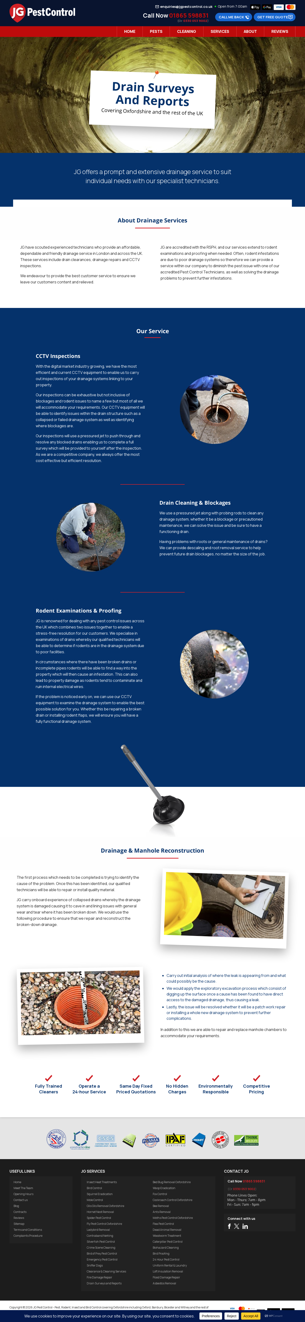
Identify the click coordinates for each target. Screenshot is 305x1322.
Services (220, 31)
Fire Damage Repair (99, 1277)
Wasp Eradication (164, 1188)
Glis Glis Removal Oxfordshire (105, 1206)
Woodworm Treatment (167, 1236)
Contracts (20, 1212)
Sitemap (19, 1224)
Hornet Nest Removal (100, 1212)
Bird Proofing (161, 1254)
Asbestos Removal (164, 1283)
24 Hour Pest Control (166, 1259)
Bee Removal (161, 1206)
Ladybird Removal (98, 1230)
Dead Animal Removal (167, 1230)
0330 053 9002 (195, 21)
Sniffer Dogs (95, 1265)
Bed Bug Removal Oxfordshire (172, 1182)
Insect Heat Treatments (102, 1182)
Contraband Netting (100, 1236)
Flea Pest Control (163, 1224)
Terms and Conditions (28, 1230)
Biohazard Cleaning (166, 1248)
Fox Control (160, 1194)
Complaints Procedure (28, 1236)
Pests (156, 31)
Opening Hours (23, 1194)
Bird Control (94, 1188)
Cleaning (186, 31)
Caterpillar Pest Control (168, 1242)
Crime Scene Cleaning (101, 1248)
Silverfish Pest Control (101, 1242)
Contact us (21, 1200)
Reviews (279, 31)
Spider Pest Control (99, 1218)
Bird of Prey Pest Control (102, 1254)
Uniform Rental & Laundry (170, 1265)
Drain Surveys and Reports (104, 1283)
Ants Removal (162, 1212)
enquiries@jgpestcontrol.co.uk (186, 7)
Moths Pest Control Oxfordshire (173, 1218)
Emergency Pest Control (102, 1259)
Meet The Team (23, 1188)
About (250, 31)
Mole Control (95, 1200)
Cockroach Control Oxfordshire (172, 1200)
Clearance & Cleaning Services (106, 1271)
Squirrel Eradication (100, 1194)
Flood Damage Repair (166, 1277)
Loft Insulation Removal (168, 1271)
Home (129, 31)
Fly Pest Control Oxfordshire (104, 1224)
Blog (16, 1206)
